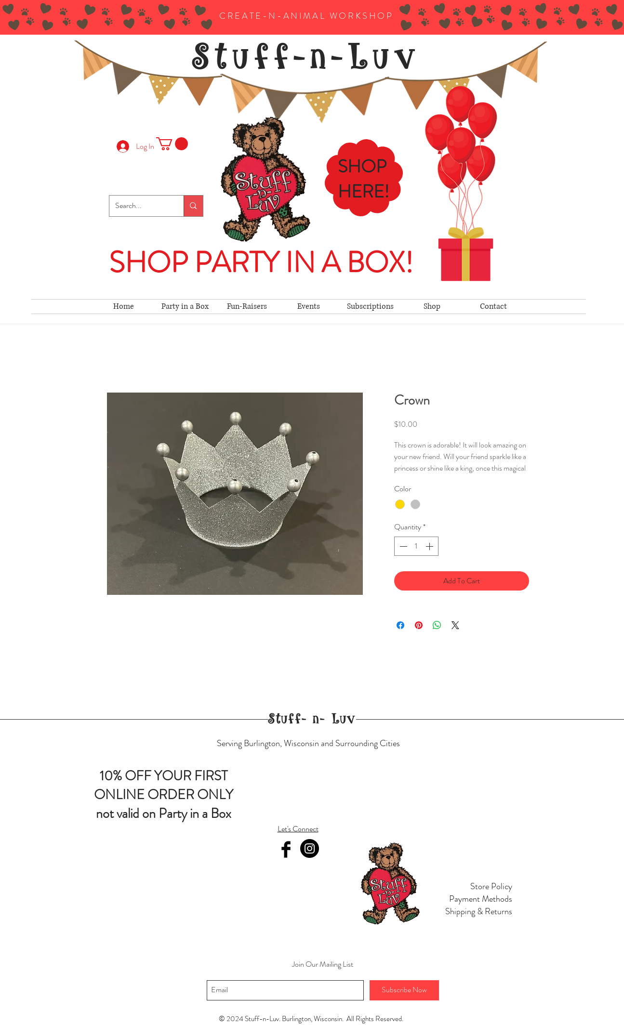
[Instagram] (309, 848)
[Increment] (430, 546)
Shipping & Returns (478, 911)
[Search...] (139, 206)
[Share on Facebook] (400, 625)
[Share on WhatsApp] (437, 625)
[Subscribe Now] (404, 990)
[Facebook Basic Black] (286, 849)
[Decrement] (402, 546)
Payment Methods (480, 899)
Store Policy (491, 886)
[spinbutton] (416, 546)
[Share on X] (455, 625)
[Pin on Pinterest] (419, 625)
